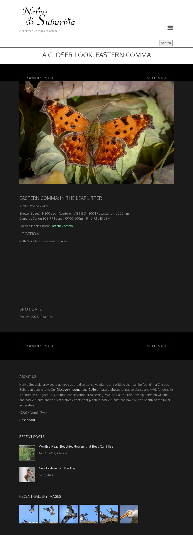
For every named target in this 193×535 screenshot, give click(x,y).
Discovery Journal (69, 389)
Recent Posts (32, 437)
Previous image (40, 78)
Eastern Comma (62, 226)
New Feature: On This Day (57, 468)
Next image (157, 78)
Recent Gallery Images (40, 496)
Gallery (93, 389)
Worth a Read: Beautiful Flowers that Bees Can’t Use (76, 446)
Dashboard (27, 420)
